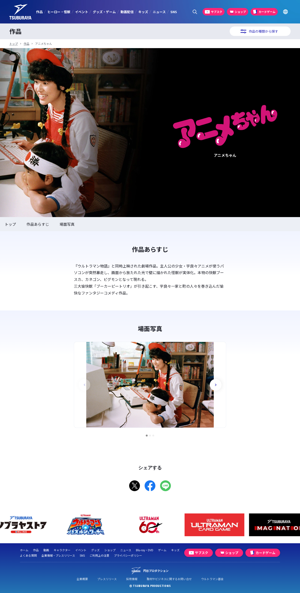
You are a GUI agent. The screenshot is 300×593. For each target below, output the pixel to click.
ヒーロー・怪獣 (58, 11)
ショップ (110, 550)
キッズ (143, 11)
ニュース (159, 11)
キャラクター (62, 550)
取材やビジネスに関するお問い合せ (169, 579)
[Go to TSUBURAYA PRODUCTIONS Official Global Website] (285, 12)
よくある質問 (28, 555)
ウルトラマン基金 (212, 579)
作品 (39, 11)
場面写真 (67, 224)
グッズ (95, 550)
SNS (173, 11)
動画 (46, 550)
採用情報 (131, 579)
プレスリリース (107, 579)
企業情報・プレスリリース (58, 555)
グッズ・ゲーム (104, 11)
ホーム (24, 550)
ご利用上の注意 (99, 555)
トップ (13, 44)
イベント (81, 11)
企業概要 (82, 579)
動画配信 (127, 11)
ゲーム (162, 550)
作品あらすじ (37, 224)
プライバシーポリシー (128, 555)
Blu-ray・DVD (144, 550)
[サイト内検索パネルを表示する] (195, 12)
